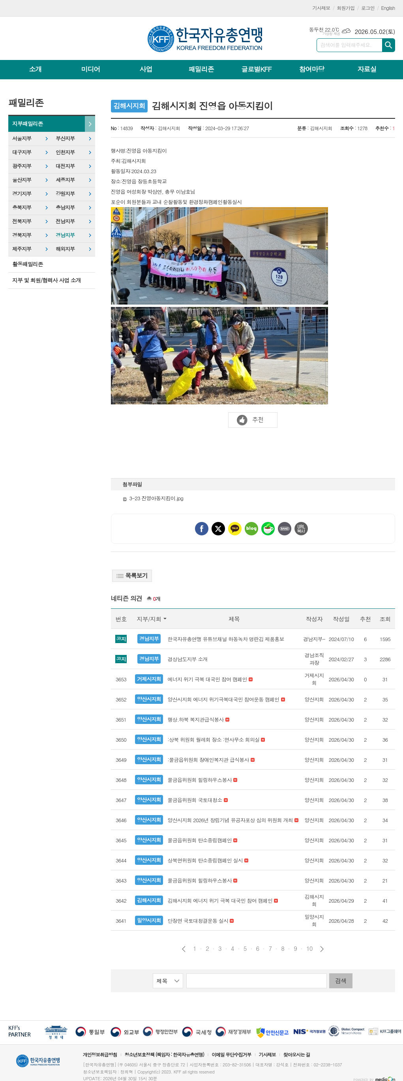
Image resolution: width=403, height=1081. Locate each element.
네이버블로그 (251, 528)
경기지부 (21, 193)
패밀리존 (201, 69)
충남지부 (65, 207)
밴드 (284, 528)
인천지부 (65, 152)
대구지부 (21, 152)
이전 (183, 949)
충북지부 (21, 207)
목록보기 (132, 575)
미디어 (90, 69)
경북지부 (21, 235)
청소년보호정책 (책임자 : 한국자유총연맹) (164, 1054)
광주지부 (21, 166)
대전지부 (65, 166)
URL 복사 (301, 528)
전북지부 (21, 221)
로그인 (368, 7)
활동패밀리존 (27, 264)
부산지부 (65, 138)
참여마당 (311, 69)
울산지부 (21, 179)
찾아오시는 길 (296, 1054)
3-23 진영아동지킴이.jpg (153, 498)
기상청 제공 (331, 33)
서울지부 (21, 138)
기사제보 (321, 7)
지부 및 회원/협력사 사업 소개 (46, 280)
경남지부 (65, 235)
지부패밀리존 (27, 123)
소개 (35, 69)
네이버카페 (268, 528)
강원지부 (65, 193)
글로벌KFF (256, 69)
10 (309, 948)
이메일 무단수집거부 (231, 1054)
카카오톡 (235, 528)
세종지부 (65, 179)
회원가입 (345, 7)
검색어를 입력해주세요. (346, 44)
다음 (321, 949)
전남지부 (65, 221)
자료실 (366, 69)
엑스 (218, 528)
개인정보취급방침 (100, 1054)
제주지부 (21, 248)
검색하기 (388, 45)
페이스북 (201, 528)
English (388, 7)
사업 (145, 69)
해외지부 (65, 248)
